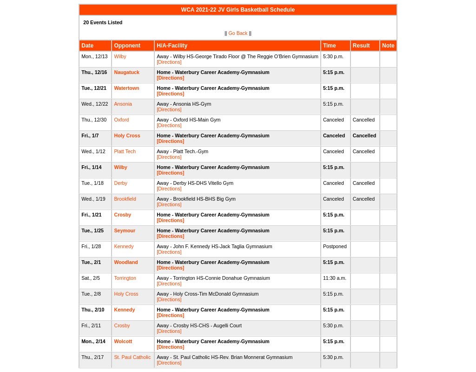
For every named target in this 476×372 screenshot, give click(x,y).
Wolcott (123, 341)
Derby (120, 183)
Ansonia (123, 104)
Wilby (120, 56)
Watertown (126, 88)
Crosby (122, 214)
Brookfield (125, 199)
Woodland (126, 262)
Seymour (124, 230)
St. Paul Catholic (132, 357)
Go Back (238, 33)
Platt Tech (125, 151)
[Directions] (169, 62)
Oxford (121, 119)
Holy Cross (127, 135)
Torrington (125, 278)
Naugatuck (126, 72)
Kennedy (123, 246)
